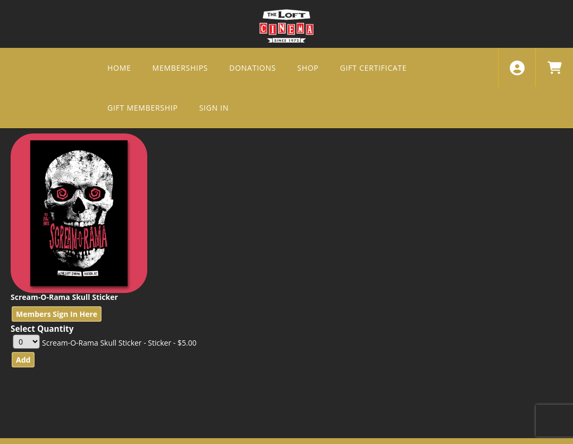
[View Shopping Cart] (554, 68)
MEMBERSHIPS (180, 68)
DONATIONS (252, 68)
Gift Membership (142, 108)
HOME (119, 68)
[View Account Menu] (517, 68)
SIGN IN (214, 108)
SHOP (307, 68)
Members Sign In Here (56, 314)
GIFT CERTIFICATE (373, 68)
